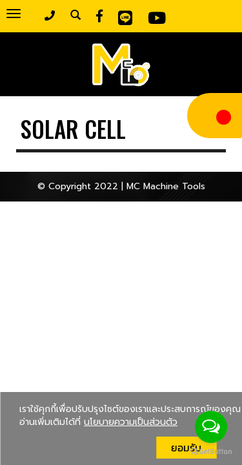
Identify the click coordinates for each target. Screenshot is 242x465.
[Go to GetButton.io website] (211, 452)
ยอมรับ (186, 447)
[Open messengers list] (211, 427)
